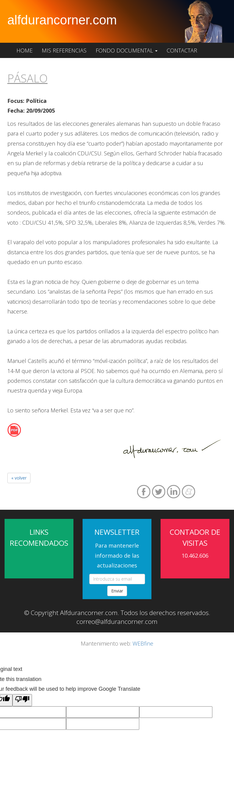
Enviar (117, 591)
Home (24, 50)
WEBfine (143, 643)
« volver (19, 478)
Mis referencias (64, 50)
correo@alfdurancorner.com (117, 621)
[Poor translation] (22, 700)
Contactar (182, 50)
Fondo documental (127, 50)
